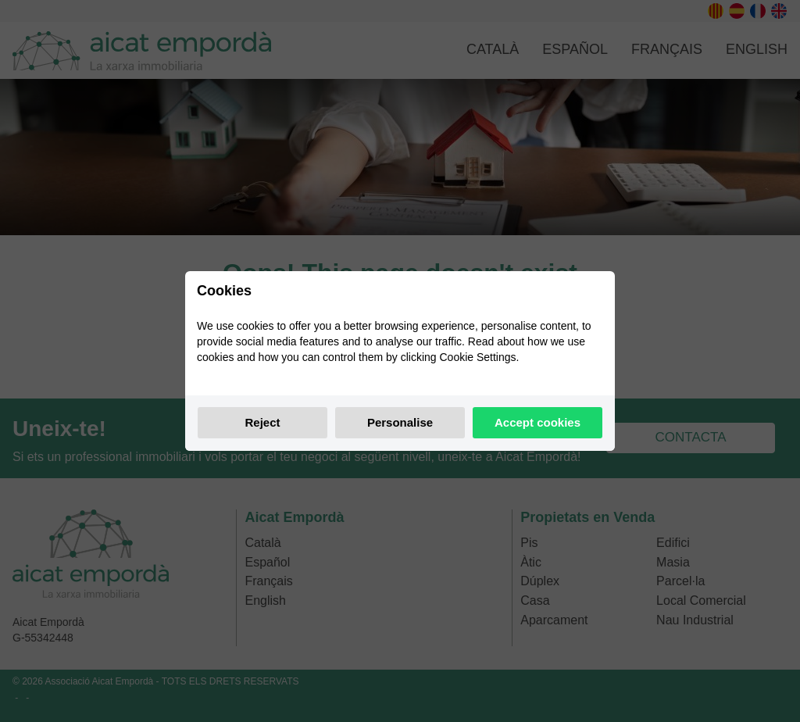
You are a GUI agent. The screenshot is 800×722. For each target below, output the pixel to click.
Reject (262, 422)
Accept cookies (537, 422)
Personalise (400, 422)
